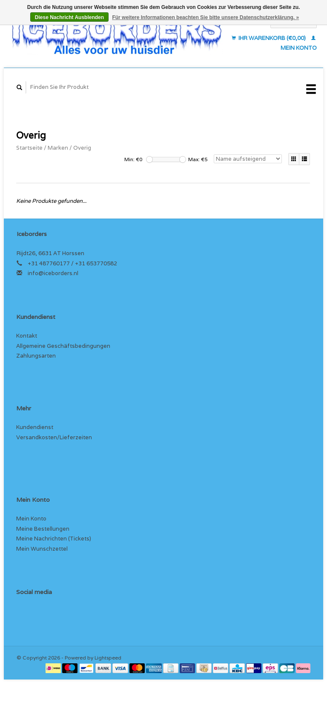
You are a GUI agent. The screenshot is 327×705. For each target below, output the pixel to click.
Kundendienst (34, 427)
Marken (58, 147)
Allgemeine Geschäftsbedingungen (63, 346)
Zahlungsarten (36, 355)
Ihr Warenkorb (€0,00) (269, 38)
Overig (82, 147)
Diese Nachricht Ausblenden (69, 17)
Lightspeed (108, 657)
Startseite (29, 147)
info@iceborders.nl (53, 273)
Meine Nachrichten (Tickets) (53, 538)
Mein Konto (31, 518)
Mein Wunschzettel (42, 548)
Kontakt (26, 335)
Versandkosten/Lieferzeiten (54, 437)
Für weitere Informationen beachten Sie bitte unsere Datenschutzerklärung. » (205, 17)
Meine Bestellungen (42, 528)
